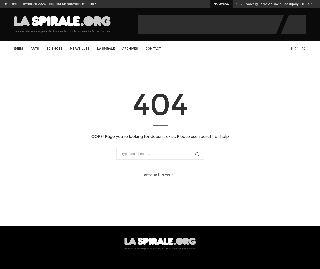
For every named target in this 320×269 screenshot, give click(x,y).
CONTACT (153, 48)
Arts (35, 48)
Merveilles (80, 48)
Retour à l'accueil (160, 175)
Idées (18, 48)
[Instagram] (296, 48)
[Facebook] (292, 48)
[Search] (303, 48)
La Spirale (106, 48)
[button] (237, 4)
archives (130, 48)
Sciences (54, 48)
